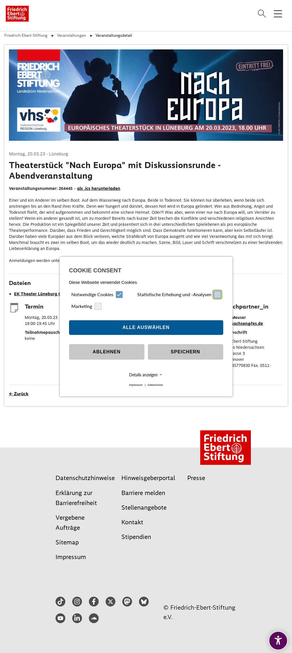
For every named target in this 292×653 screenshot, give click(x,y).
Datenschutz (155, 384)
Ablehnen (107, 351)
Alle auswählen (146, 327)
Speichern (185, 351)
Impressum (135, 384)
